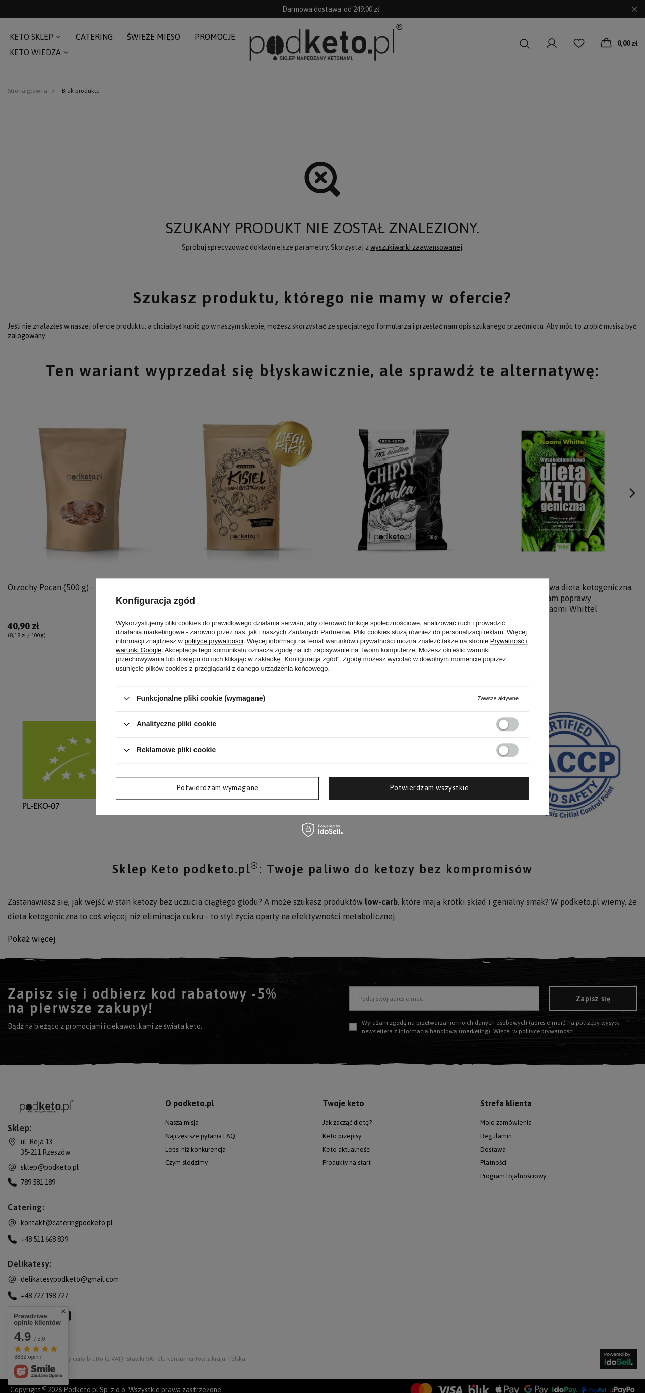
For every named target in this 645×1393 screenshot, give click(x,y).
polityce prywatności (214, 641)
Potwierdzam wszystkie (429, 788)
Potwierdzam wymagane (217, 788)
